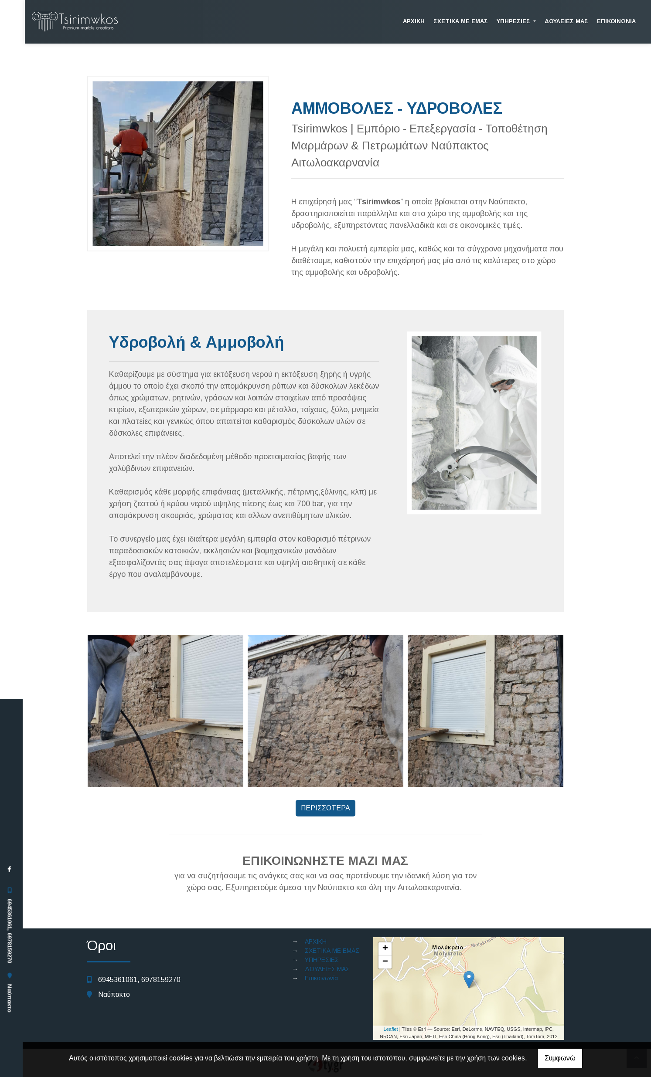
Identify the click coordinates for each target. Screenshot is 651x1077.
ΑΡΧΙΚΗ (414, 21)
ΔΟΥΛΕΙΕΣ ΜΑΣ (566, 21)
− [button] (385, 962)
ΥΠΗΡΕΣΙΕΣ (514, 21)
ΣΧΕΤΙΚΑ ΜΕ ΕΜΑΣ (460, 21)
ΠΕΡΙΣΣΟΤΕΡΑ (325, 808)
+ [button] (385, 948)
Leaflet (391, 1029)
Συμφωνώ (560, 1058)
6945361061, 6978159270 (9, 930)
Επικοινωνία (616, 21)
